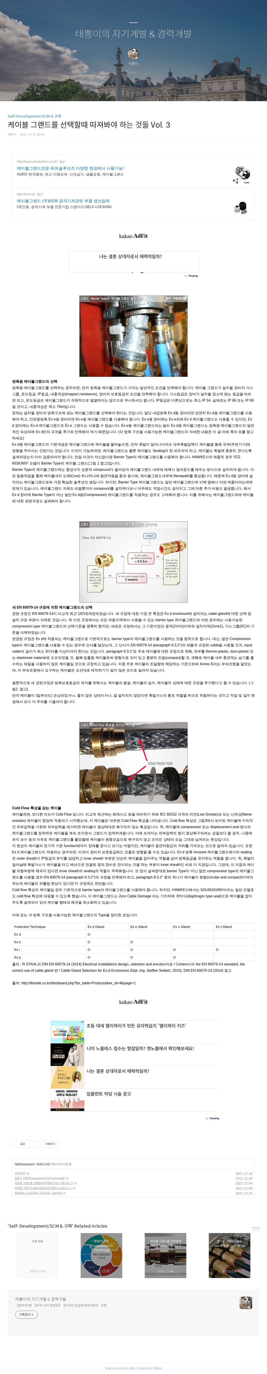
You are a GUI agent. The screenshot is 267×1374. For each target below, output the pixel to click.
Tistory (157, 1368)
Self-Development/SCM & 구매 (34, 116)
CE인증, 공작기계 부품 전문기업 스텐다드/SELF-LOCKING (64, 207)
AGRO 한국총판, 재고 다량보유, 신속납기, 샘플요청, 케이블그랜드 (70, 174)
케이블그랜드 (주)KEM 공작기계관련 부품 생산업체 (63, 201)
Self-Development (24, 1164)
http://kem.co (26, 194)
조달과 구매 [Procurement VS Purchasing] (39, 1178)
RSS (141, 91)
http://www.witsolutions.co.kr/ (37, 161)
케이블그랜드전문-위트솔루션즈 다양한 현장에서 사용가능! (70, 168)
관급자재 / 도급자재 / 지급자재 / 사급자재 (38, 1193)
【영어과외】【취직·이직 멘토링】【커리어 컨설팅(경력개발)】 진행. (61, 1305)
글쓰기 (110, 91)
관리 (156, 91)
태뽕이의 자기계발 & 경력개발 (133, 34)
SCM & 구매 (42, 1164)
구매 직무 (20, 1173)
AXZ (132, 1368)
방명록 (125, 91)
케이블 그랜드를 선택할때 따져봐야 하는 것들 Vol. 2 (44, 1183)
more (255, 1228)
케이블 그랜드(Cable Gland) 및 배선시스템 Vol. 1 (43, 1188)
